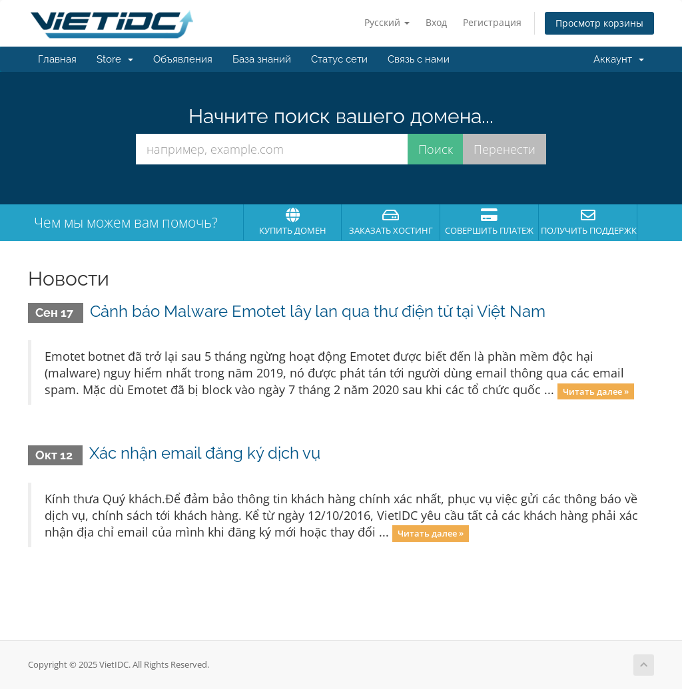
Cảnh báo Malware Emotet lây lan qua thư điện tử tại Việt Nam (317, 311)
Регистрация (492, 22)
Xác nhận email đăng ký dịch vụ (204, 453)
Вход (436, 22)
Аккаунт (618, 59)
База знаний (261, 59)
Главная (57, 59)
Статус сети (339, 59)
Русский (387, 22)
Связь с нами (419, 59)
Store (115, 59)
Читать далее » (596, 391)
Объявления (182, 59)
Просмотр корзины (599, 23)
